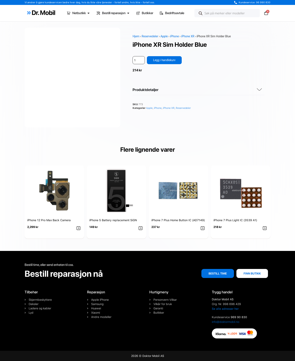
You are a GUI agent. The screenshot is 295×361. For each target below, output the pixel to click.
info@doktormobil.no (225, 321)
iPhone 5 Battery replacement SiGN (113, 220)
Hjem (136, 36)
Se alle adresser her (225, 308)
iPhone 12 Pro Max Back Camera (49, 220)
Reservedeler (150, 36)
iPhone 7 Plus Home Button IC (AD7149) (178, 220)
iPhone (174, 36)
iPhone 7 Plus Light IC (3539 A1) (235, 220)
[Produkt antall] (139, 60)
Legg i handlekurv (164, 60)
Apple (164, 36)
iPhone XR (187, 36)
